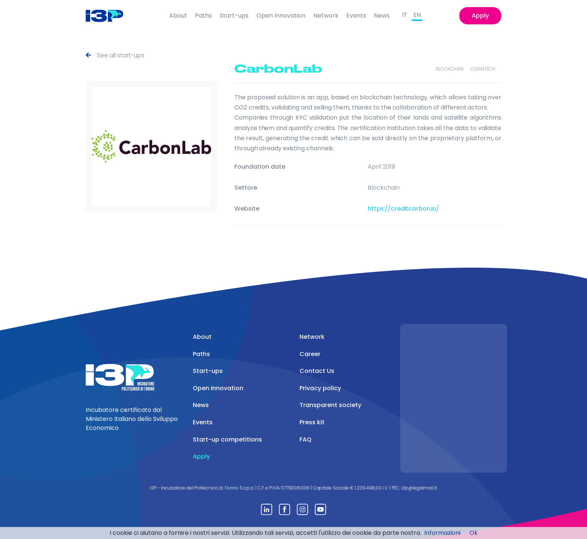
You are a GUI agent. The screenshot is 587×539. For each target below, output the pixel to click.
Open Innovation (280, 15)
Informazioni (442, 533)
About (178, 15)
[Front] (110, 15)
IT (404, 14)
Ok (473, 533)
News (382, 15)
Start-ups (234, 15)
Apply (480, 15)
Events (356, 15)
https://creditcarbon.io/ (403, 208)
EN (417, 14)
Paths (203, 15)
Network (325, 15)
